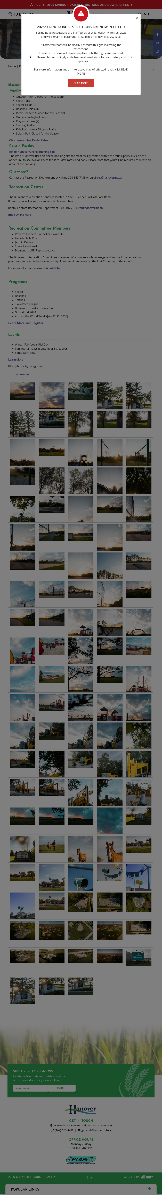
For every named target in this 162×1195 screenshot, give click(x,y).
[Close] (137, 18)
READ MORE (81, 83)
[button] (30, 57)
